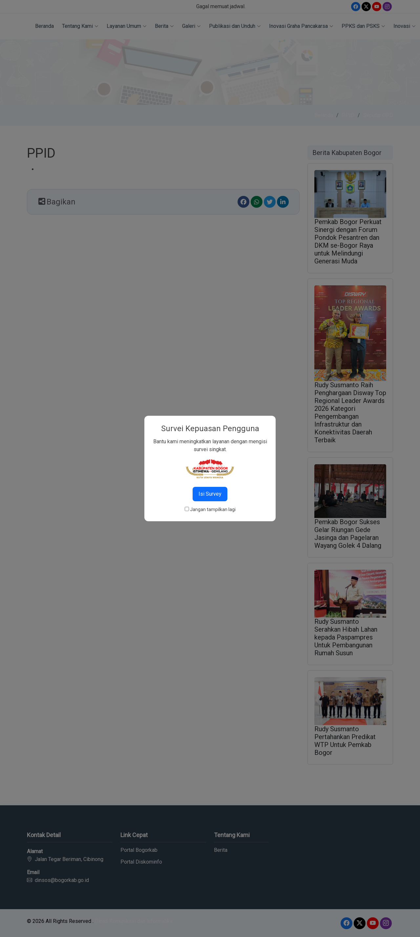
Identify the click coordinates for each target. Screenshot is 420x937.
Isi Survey (210, 494)
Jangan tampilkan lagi (213, 509)
